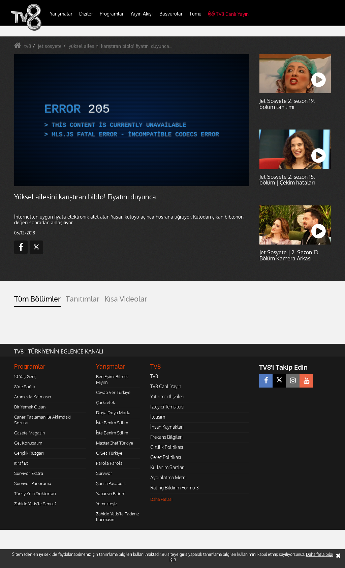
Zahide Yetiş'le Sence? (35, 503)
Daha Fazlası (161, 499)
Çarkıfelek (105, 402)
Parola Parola (109, 463)
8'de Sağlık (24, 386)
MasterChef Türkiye (114, 443)
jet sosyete (50, 46)
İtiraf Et (21, 463)
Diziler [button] (86, 14)
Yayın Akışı (141, 14)
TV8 (154, 376)
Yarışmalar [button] (61, 14)
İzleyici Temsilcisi (167, 406)
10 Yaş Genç (25, 376)
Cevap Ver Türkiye (113, 392)
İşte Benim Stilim (112, 422)
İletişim (157, 417)
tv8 (27, 46)
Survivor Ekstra (28, 473)
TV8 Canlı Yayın (228, 14)
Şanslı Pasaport (111, 483)
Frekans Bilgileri (166, 437)
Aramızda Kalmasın (32, 396)
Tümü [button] (195, 14)
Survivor (104, 473)
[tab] (37, 300)
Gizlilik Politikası (166, 447)
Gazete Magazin (29, 432)
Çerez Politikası (165, 457)
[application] (131, 120)
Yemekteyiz (106, 503)
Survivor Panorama (32, 483)
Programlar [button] (112, 14)
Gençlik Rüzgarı (28, 453)
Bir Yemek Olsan (29, 406)
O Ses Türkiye (109, 453)
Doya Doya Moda (113, 412)
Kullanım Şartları (167, 467)
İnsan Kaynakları (167, 427)
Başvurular (171, 14)
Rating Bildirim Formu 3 (174, 487)
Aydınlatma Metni (168, 477)
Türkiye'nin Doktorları (35, 493)
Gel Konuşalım (28, 443)
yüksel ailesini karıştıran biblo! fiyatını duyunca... (120, 46)
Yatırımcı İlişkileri (167, 396)
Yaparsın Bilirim (110, 493)
